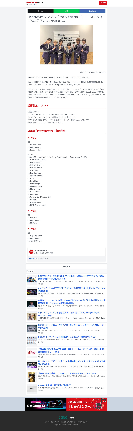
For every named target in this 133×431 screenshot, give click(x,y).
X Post (40, 11)
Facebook (92, 11)
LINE (66, 11)
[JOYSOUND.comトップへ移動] (103, 3)
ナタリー (35, 4)
